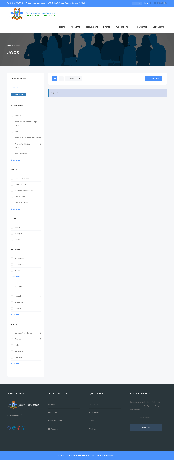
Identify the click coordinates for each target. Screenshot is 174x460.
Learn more (14, 415)
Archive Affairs (21, 154)
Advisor (18, 132)
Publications (122, 27)
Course (18, 339)
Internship (19, 351)
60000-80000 (20, 264)
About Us (75, 27)
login (146, 3)
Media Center (140, 27)
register (137, 3)
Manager (18, 234)
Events (106, 27)
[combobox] (73, 78)
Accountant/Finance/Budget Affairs (26, 124)
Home (62, 27)
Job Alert (154, 78)
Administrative (20, 184)
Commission (20, 197)
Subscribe (146, 427)
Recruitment (91, 27)
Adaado (18, 308)
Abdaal (18, 296)
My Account (53, 429)
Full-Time (18, 345)
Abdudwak (19, 302)
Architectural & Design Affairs (23, 146)
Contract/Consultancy (23, 333)
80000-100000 (20, 270)
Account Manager (22, 178)
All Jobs (51, 404)
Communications (21, 203)
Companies (52, 413)
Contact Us (158, 27)
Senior (17, 240)
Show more (15, 160)
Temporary (19, 357)
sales (14, 88)
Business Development (24, 191)
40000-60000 (20, 258)
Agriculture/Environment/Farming (26, 138)
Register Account (55, 421)
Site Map (92, 429)
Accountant (19, 116)
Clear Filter (18, 94)
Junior (17, 227)
